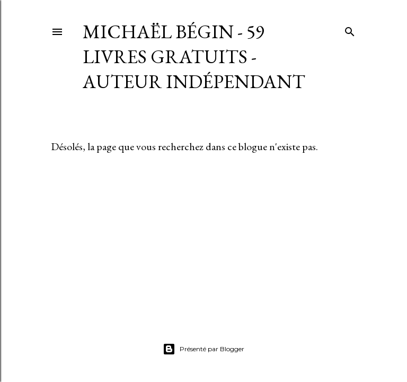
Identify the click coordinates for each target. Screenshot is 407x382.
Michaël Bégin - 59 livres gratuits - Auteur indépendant (194, 56)
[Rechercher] (349, 29)
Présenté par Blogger (203, 349)
